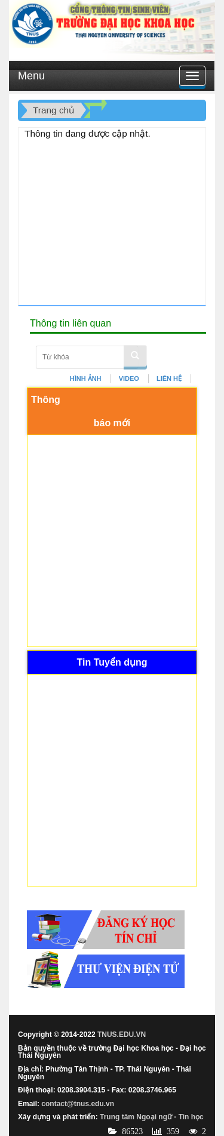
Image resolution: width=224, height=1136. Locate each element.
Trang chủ (54, 110)
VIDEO (129, 378)
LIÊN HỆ (169, 378)
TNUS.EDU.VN (121, 1034)
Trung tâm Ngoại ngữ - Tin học (152, 1117)
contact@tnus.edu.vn (77, 1104)
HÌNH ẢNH (86, 378)
